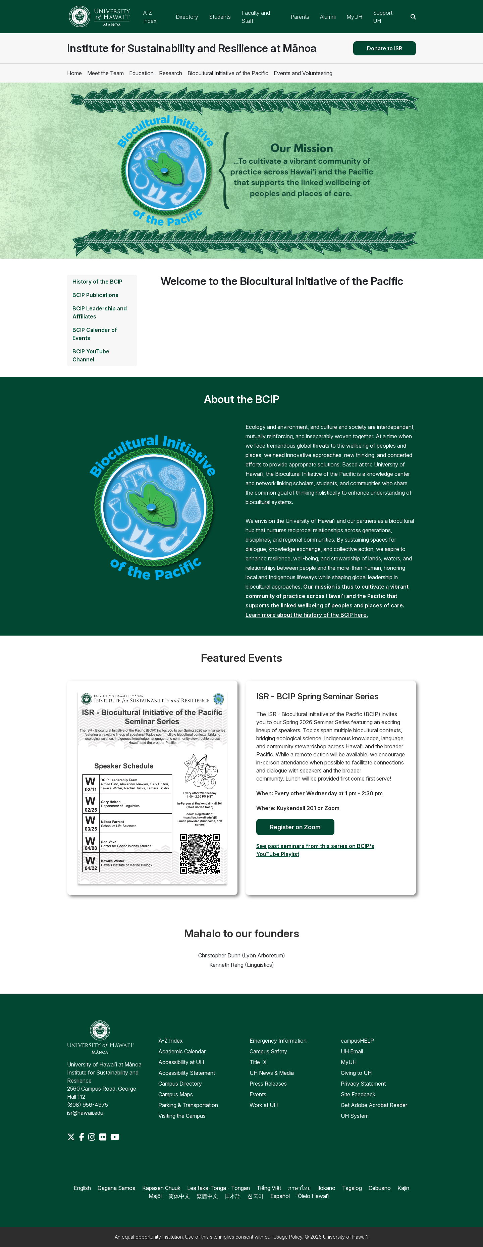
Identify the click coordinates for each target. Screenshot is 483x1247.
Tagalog (352, 1188)
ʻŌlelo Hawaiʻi (313, 1196)
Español (280, 1196)
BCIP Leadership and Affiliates (99, 312)
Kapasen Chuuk (161, 1188)
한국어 (256, 1196)
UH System (355, 1115)
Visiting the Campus (182, 1115)
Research (170, 73)
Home (74, 73)
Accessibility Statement (186, 1072)
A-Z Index (170, 1040)
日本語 (233, 1196)
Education (141, 73)
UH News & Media (272, 1072)
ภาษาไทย (299, 1188)
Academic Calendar (182, 1051)
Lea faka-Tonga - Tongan (218, 1188)
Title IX (258, 1062)
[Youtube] (114, 1137)
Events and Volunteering (303, 73)
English (82, 1188)
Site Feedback (358, 1094)
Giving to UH (356, 1072)
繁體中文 (207, 1196)
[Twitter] (71, 1137)
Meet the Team (105, 73)
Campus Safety (268, 1051)
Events (258, 1094)
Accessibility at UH (181, 1062)
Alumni (328, 16)
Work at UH (264, 1105)
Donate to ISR (384, 48)
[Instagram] (92, 1137)
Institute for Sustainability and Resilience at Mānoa (192, 48)
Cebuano (380, 1188)
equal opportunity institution (152, 1237)
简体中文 (179, 1196)
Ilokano (326, 1188)
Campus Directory (180, 1083)
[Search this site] (413, 17)
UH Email (352, 1051)
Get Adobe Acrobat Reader (374, 1105)
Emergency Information (278, 1040)
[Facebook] (82, 1137)
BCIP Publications (95, 295)
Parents (300, 16)
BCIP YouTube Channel (90, 355)
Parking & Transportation (188, 1105)
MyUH (354, 16)
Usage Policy (287, 1237)
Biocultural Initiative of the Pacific (227, 73)
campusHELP (357, 1040)
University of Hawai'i (345, 1237)
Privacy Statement (363, 1083)
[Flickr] (103, 1137)
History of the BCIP (97, 281)
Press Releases (268, 1083)
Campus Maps (175, 1094)
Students (220, 16)
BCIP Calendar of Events (94, 334)
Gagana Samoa (117, 1188)
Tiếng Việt (269, 1188)
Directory (187, 16)
